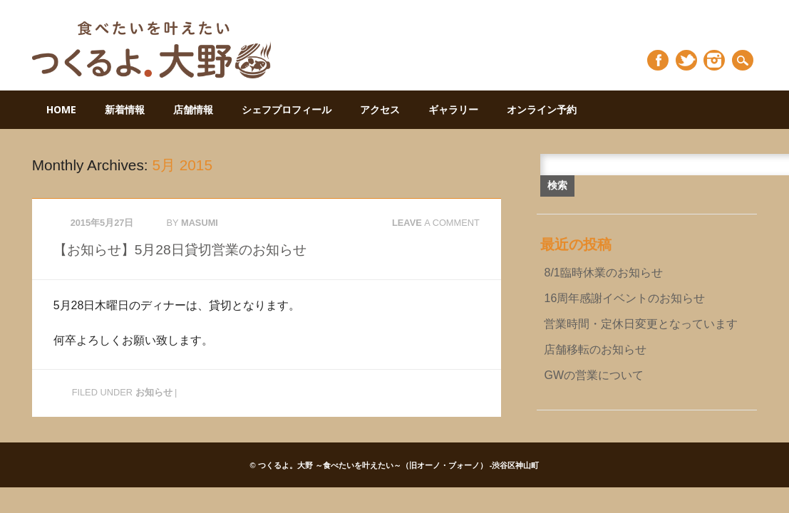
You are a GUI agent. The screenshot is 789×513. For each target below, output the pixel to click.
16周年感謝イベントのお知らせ (624, 298)
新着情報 (125, 109)
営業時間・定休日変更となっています (641, 324)
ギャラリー (453, 109)
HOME (61, 109)
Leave (436, 222)
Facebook (658, 60)
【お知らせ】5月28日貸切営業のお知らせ (179, 249)
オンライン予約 (542, 109)
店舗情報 (193, 109)
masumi (199, 222)
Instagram (714, 60)
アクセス (380, 109)
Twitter (686, 60)
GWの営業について (594, 375)
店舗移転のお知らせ (595, 349)
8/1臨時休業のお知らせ (603, 272)
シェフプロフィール (286, 109)
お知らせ (153, 392)
